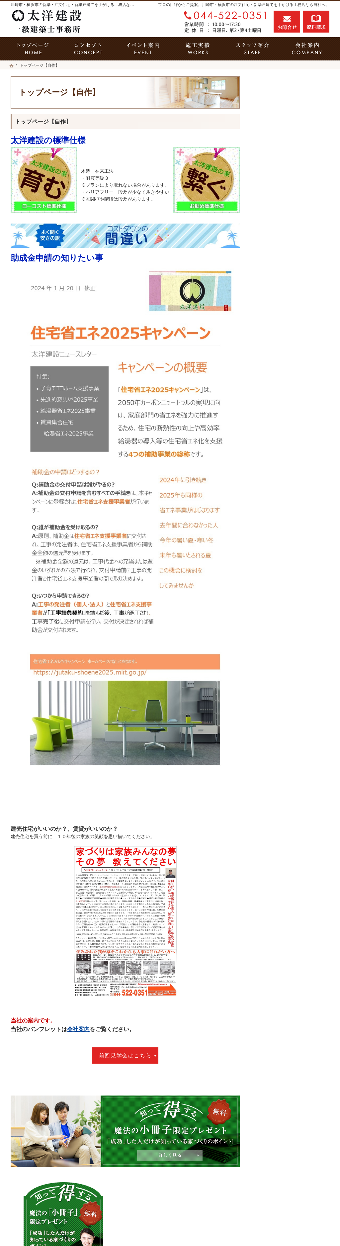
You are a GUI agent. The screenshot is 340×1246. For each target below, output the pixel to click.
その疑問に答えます (281, 245)
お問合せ (287, 22)
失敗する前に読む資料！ (285, 502)
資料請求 (316, 22)
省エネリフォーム (279, 259)
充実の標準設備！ (279, 373)
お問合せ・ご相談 (279, 530)
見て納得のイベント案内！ (288, 288)
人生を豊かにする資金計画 (288, 316)
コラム (267, 516)
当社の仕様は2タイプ (282, 402)
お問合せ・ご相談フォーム (289, 1199)
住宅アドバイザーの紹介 (285, 473)
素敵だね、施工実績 (281, 345)
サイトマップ (274, 573)
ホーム (267, 231)
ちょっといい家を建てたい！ (290, 331)
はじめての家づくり (281, 388)
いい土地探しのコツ (281, 302)
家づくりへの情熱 (279, 459)
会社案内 (78, 1029)
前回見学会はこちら (125, 1055)
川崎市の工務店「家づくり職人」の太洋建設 (254, 1229)
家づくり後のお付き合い (285, 430)
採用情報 (269, 488)
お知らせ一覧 (274, 545)
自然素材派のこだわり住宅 (288, 359)
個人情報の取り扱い (281, 559)
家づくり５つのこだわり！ (288, 273)
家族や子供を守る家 (281, 416)
